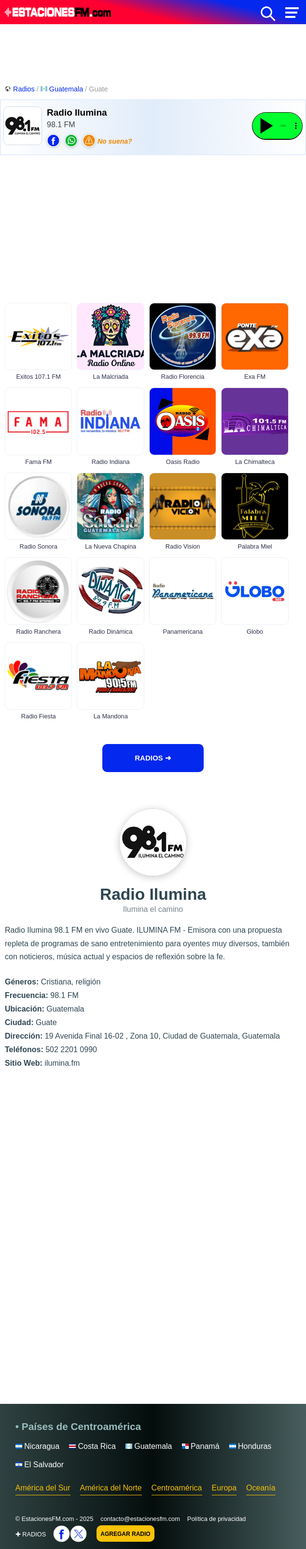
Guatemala (63, 89)
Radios (20, 89)
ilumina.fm (62, 1063)
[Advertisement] (153, 53)
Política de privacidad (216, 1518)
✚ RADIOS (30, 1534)
